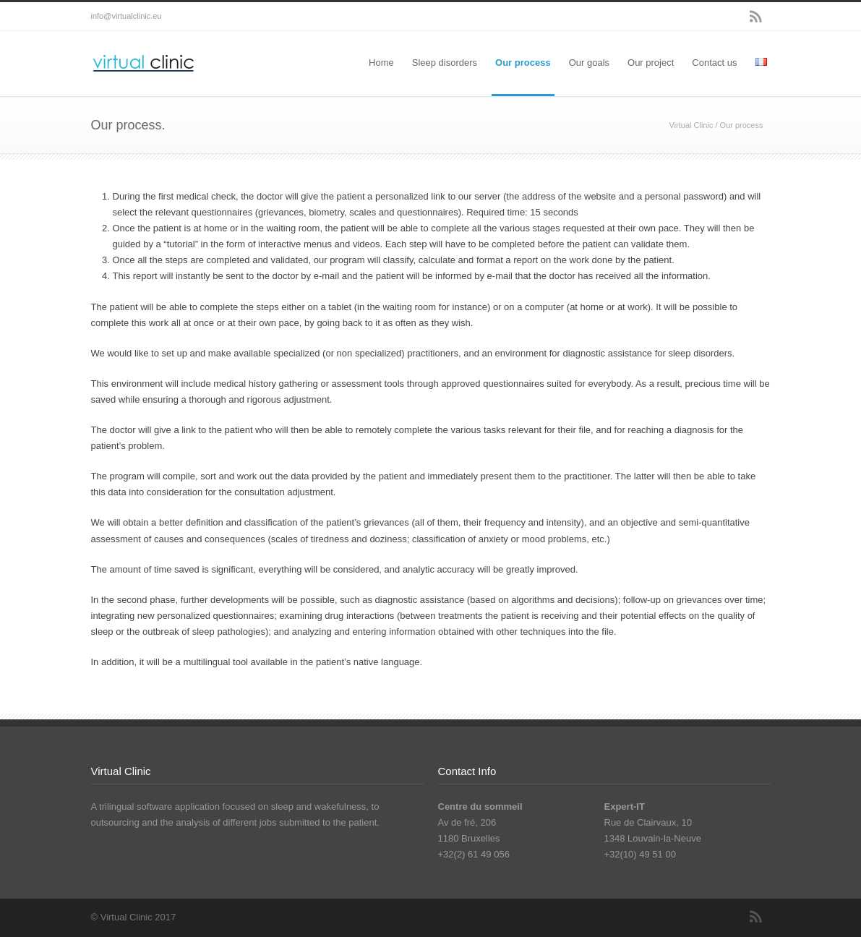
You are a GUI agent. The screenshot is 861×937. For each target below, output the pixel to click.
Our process (523, 62)
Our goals (589, 62)
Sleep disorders (444, 62)
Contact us (714, 62)
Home (381, 62)
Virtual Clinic (691, 125)
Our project (650, 62)
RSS (756, 16)
